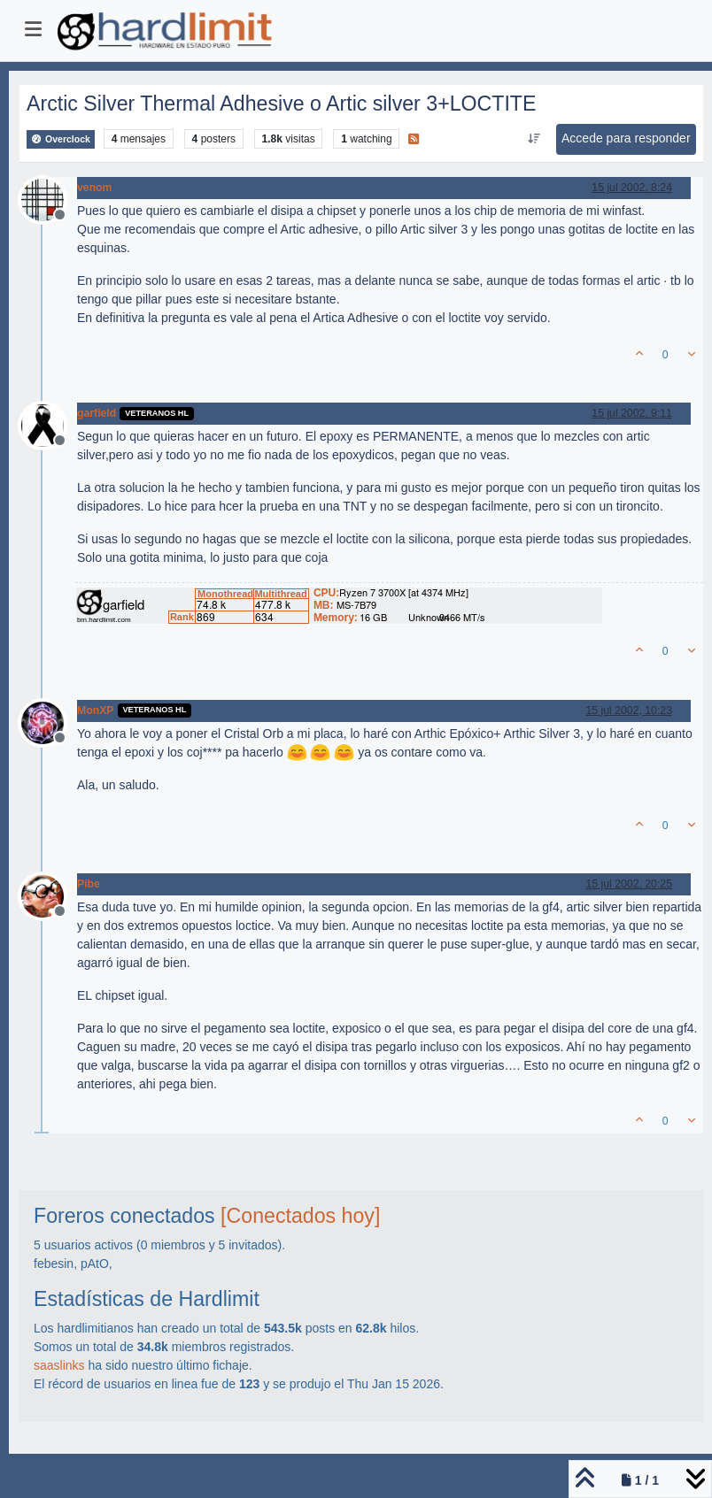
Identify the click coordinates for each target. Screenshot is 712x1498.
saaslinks (59, 1365)
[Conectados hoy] (300, 1215)
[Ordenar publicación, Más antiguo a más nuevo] (534, 139)
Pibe (88, 884)
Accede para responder (626, 138)
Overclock (60, 139)
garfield (96, 413)
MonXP (95, 710)
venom (94, 187)
